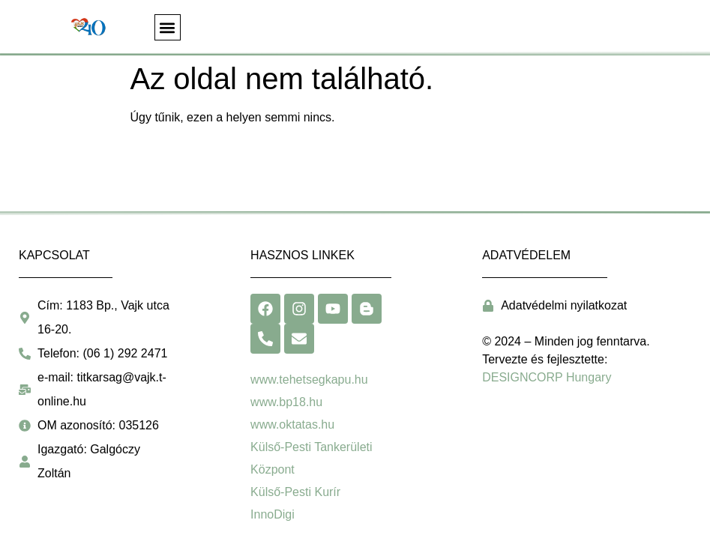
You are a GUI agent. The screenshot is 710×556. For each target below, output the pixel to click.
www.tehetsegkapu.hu (309, 379)
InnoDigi (272, 514)
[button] (167, 27)
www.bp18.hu (286, 402)
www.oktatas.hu (292, 424)
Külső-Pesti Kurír (295, 492)
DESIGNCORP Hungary (546, 377)
